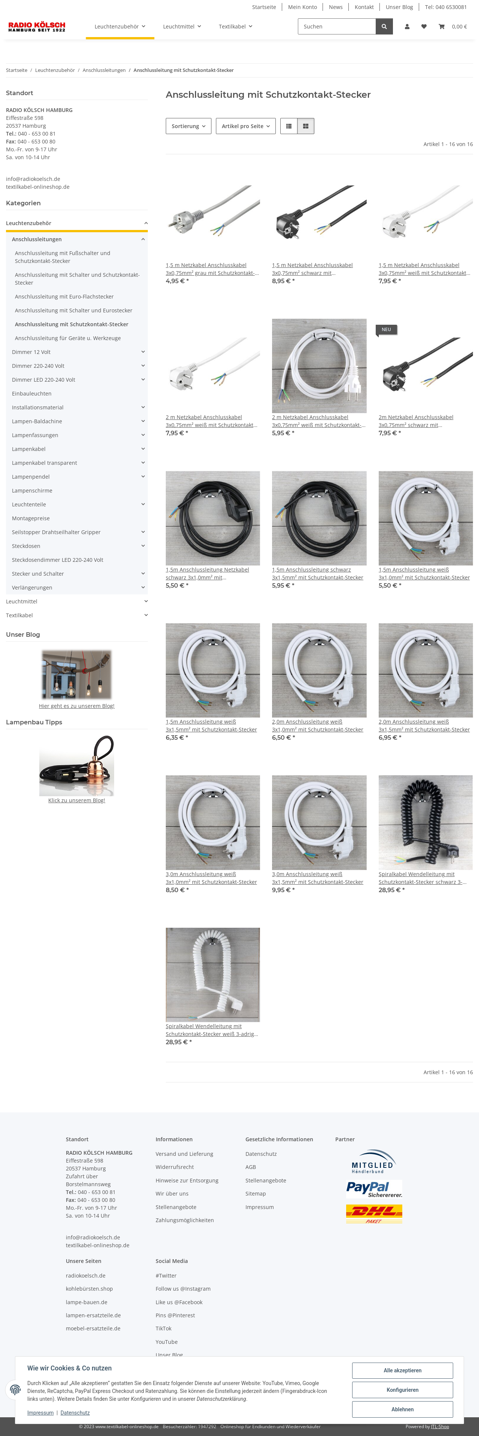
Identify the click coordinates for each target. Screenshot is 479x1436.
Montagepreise (31, 518)
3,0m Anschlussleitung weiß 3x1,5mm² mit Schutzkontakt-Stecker (317, 877)
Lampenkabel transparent (44, 462)
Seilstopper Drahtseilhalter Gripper (56, 532)
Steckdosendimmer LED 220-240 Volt (57, 559)
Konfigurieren (402, 1390)
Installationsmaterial (38, 407)
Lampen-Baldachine (37, 421)
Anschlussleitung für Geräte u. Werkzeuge (68, 338)
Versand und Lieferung (184, 1153)
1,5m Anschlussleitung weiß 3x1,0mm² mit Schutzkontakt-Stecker (424, 573)
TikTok (163, 1328)
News (336, 6)
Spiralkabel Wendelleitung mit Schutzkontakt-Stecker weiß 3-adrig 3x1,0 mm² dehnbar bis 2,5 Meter (210, 1030)
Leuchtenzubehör (28, 223)
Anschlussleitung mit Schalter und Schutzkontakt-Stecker (77, 278)
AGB (250, 1166)
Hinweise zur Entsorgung (187, 1180)
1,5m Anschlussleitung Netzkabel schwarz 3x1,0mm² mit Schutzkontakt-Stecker (207, 573)
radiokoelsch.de (86, 1275)
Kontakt (364, 6)
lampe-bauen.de (86, 1302)
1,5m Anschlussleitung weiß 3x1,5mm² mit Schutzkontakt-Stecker (211, 725)
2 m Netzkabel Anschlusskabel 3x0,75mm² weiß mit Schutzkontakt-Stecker (316, 421)
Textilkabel (19, 615)
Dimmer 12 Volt (31, 351)
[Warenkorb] (453, 26)
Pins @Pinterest (175, 1315)
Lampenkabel (29, 448)
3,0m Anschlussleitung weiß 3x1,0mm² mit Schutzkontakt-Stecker (211, 877)
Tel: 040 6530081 (446, 6)
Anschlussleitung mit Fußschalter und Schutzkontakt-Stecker (62, 256)
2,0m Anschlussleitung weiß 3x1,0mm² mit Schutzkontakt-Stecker (317, 725)
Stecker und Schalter (38, 573)
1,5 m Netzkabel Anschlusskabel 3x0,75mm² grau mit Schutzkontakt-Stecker (210, 269)
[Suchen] (337, 26)
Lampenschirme (32, 490)
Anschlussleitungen (37, 239)
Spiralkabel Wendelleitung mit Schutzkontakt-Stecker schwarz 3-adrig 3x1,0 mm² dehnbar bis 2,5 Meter (421, 878)
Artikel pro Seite (242, 126)
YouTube (167, 1341)
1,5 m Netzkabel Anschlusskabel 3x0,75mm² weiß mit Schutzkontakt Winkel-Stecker (422, 269)
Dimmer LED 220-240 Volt (43, 379)
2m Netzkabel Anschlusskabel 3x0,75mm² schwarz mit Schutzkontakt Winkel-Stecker (416, 421)
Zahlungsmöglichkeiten (185, 1220)
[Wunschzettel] (424, 26)
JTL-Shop (440, 1426)
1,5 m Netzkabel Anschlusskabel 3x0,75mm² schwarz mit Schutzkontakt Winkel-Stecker (312, 269)
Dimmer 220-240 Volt (38, 365)
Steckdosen (26, 545)
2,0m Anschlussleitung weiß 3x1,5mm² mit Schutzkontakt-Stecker (424, 725)
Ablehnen (402, 1409)
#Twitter (166, 1275)
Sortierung (185, 126)
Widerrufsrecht (175, 1166)
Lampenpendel (31, 476)
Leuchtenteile (29, 504)
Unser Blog (399, 6)
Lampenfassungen (35, 435)
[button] (407, 26)
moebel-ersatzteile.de (93, 1328)
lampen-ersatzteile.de (93, 1315)
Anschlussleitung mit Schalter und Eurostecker (73, 310)
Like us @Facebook (179, 1302)
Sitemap (255, 1193)
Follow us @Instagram (183, 1288)
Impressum (40, 1413)
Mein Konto (302, 6)
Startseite (264, 6)
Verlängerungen (32, 587)
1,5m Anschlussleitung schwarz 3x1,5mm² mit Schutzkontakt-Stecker (317, 573)
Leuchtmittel (21, 601)
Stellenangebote (176, 1207)
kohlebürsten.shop (89, 1288)
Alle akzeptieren (402, 1370)
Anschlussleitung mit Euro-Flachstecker (64, 296)
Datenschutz (75, 1413)
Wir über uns (172, 1193)
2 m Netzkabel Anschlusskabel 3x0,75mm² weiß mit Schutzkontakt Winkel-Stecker (209, 421)
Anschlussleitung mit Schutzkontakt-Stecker (71, 324)
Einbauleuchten (32, 393)
